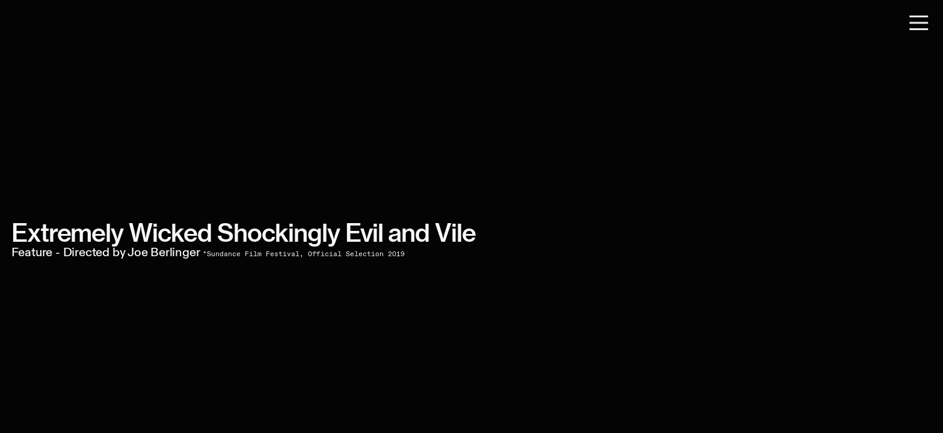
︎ (919, 23)
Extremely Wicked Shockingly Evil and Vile (243, 232)
